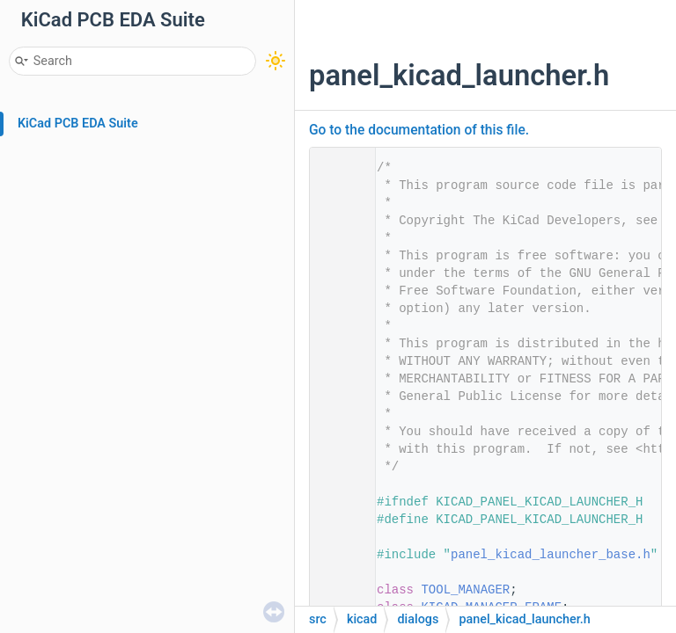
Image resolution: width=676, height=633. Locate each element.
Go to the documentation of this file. (419, 130)
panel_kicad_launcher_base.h (550, 555)
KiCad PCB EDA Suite (78, 123)
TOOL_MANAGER (465, 590)
